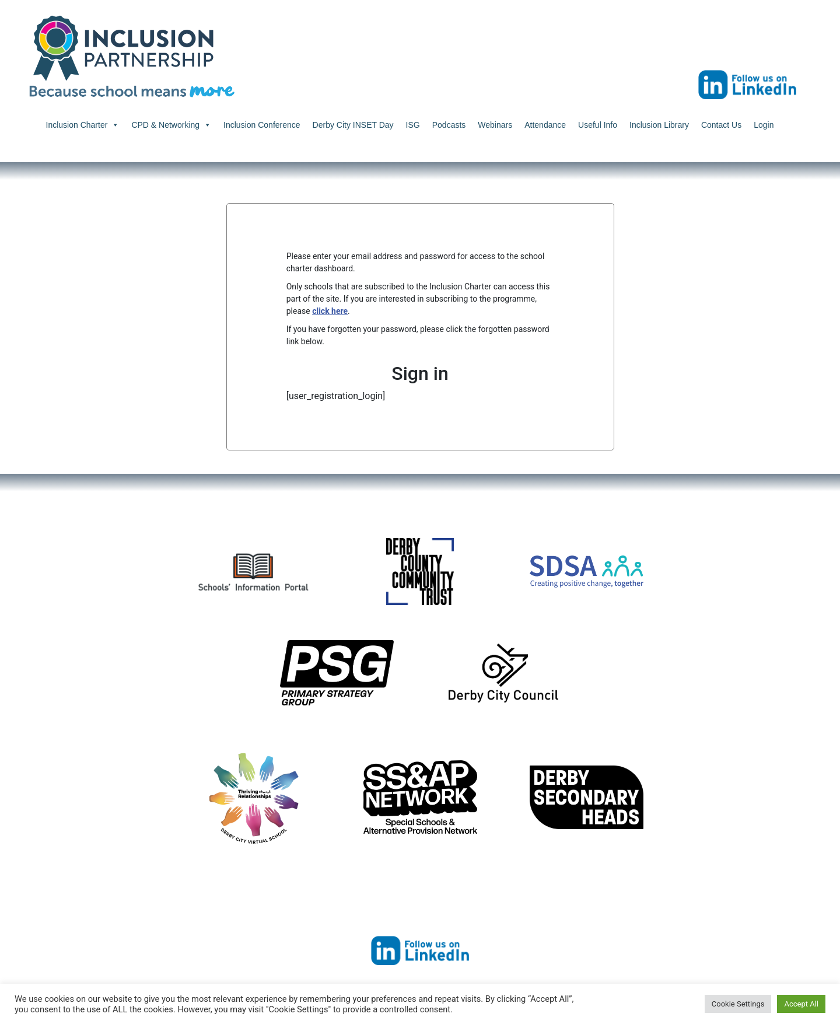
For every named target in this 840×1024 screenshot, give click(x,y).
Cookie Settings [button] (738, 1003)
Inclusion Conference (261, 125)
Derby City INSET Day (353, 125)
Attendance (545, 125)
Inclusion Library (659, 125)
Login (764, 125)
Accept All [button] (801, 1003)
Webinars (495, 125)
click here (330, 311)
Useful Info (597, 125)
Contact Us (721, 125)
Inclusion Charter (83, 125)
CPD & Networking (171, 125)
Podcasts (449, 125)
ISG (413, 125)
